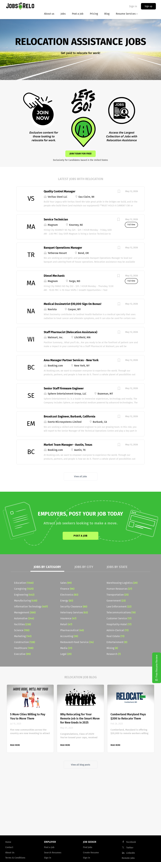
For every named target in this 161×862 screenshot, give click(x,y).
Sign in (133, 6)
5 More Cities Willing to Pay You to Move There (27, 716)
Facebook (131, 842)
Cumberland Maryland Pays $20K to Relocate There (128, 716)
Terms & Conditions (15, 857)
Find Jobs (87, 847)
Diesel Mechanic (54, 276)
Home (8, 842)
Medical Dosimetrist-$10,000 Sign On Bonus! (72, 304)
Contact (9, 847)
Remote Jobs (128, 858)
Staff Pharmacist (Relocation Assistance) (70, 332)
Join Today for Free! (80, 153)
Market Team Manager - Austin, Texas (68, 444)
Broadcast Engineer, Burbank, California (69, 416)
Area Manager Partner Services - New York (71, 360)
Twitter (129, 847)
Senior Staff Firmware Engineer (64, 388)
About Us (9, 852)
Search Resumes (52, 852)
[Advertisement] (80, 807)
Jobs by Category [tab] (47, 567)
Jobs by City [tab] (83, 567)
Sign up (148, 6)
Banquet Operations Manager (63, 247)
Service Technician (56, 219)
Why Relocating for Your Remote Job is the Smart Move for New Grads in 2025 (80, 718)
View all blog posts (80, 764)
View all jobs (80, 476)
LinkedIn (130, 853)
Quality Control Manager (59, 191)
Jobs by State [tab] (117, 567)
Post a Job (80, 535)
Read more (15, 745)
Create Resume (91, 852)
